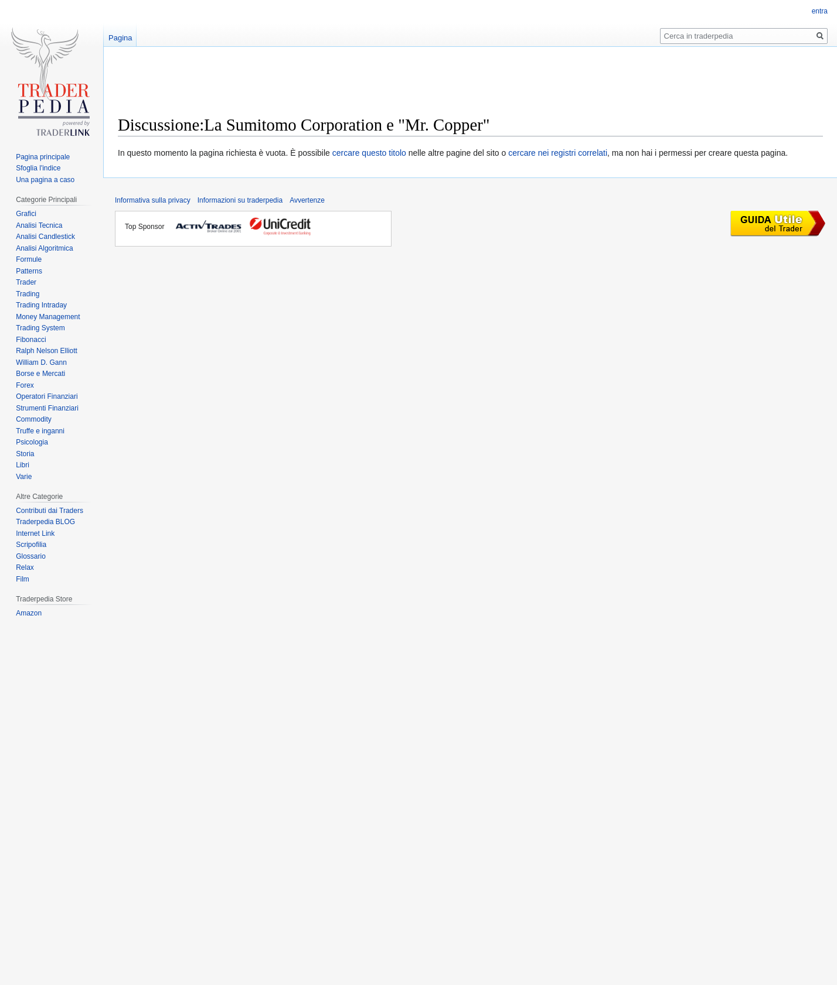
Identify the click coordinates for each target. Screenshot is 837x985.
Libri (22, 465)
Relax (25, 567)
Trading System (40, 328)
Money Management (48, 317)
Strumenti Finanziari (47, 408)
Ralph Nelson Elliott (46, 351)
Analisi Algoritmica (44, 248)
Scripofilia (31, 545)
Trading (27, 294)
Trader (26, 282)
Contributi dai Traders (49, 511)
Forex (25, 385)
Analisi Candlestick (45, 236)
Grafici (26, 214)
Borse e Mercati (40, 374)
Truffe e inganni (40, 431)
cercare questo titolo (369, 153)
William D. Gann (41, 362)
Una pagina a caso (45, 180)
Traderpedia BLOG (45, 522)
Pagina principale (43, 157)
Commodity (34, 419)
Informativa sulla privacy (152, 200)
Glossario (31, 556)
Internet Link (35, 533)
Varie (24, 477)
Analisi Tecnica (39, 225)
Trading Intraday (41, 305)
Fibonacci (31, 340)
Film (22, 579)
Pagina (120, 37)
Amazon (29, 613)
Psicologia (32, 442)
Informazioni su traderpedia (240, 200)
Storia (25, 454)
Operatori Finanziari (46, 396)
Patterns (29, 271)
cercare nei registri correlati (557, 153)
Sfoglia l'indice (38, 168)
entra (820, 11)
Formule (29, 259)
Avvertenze (307, 200)
